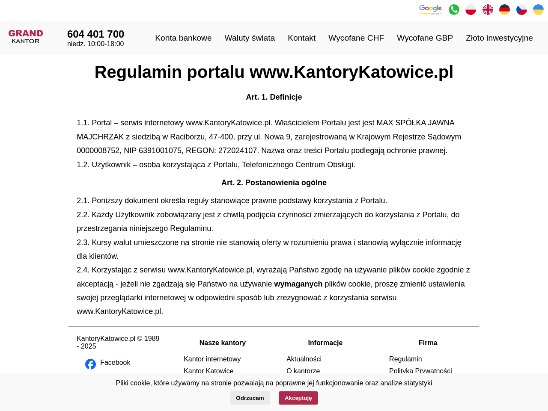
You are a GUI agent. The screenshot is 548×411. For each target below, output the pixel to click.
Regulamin (405, 359)
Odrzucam (250, 398)
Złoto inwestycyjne (499, 37)
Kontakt (302, 37)
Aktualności (304, 359)
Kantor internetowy (212, 359)
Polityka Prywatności (420, 371)
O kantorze (303, 371)
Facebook (115, 362)
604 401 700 (95, 34)
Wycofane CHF (356, 37)
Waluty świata (250, 37)
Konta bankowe (183, 37)
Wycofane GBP (425, 37)
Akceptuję (298, 398)
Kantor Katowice (209, 371)
